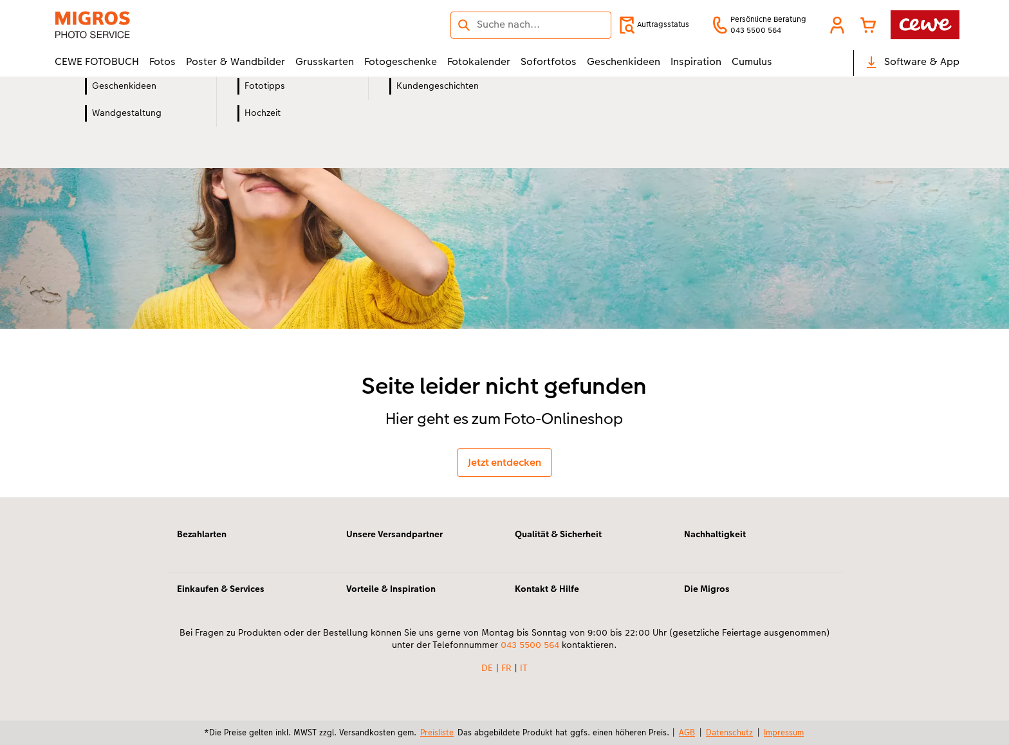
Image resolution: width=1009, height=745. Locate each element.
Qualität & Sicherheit (558, 534)
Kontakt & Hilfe (547, 588)
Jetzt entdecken (504, 462)
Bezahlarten (202, 534)
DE (487, 667)
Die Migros (707, 588)
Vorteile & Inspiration (391, 588)
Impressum (784, 732)
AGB (687, 732)
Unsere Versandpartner (394, 534)
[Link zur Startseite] (181, 24)
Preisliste (437, 732)
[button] (837, 25)
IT (524, 667)
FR (506, 667)
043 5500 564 (530, 644)
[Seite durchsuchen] (531, 24)
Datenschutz (729, 732)
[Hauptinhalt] (504, 287)
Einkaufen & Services (220, 588)
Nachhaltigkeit (715, 534)
